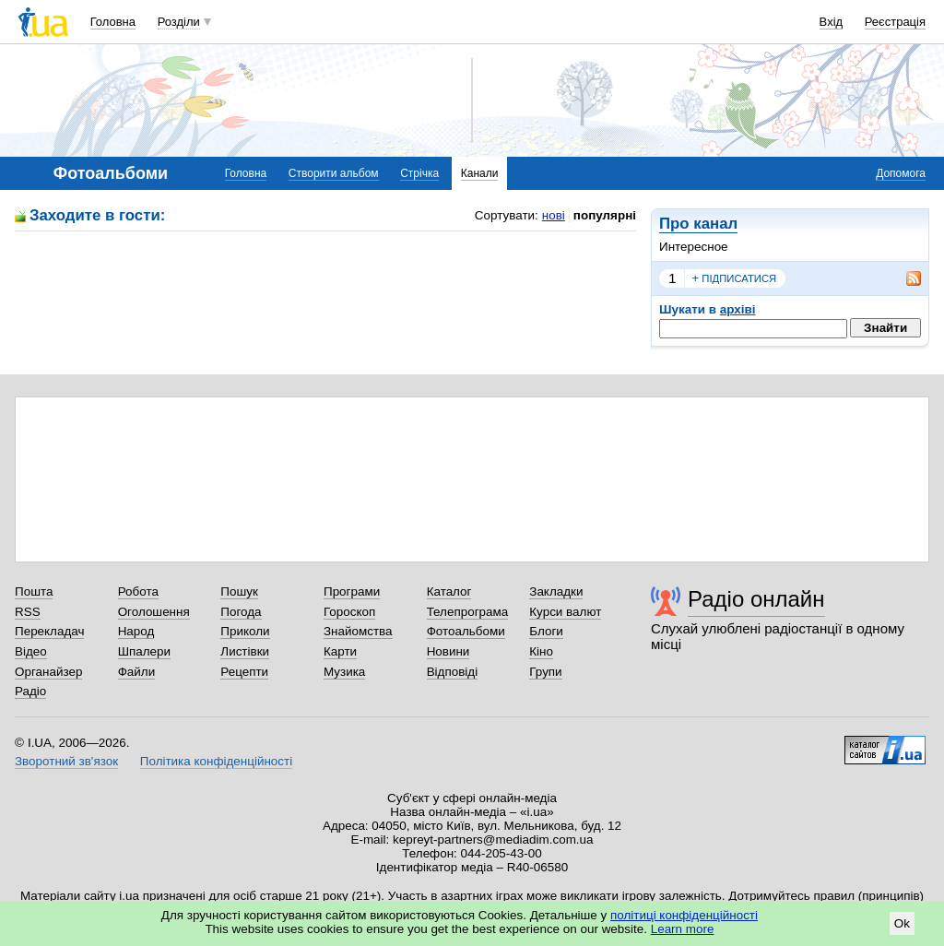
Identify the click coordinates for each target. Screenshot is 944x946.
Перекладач (49, 631)
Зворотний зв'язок (66, 761)
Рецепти (244, 672)
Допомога (901, 173)
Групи (545, 672)
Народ (136, 631)
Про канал (698, 223)
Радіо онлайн (756, 598)
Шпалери (144, 651)
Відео (31, 651)
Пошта (34, 591)
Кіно (541, 651)
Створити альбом (334, 173)
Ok (902, 923)
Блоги (546, 631)
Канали (480, 173)
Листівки (244, 651)
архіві (738, 309)
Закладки (556, 591)
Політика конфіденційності (216, 761)
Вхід (832, 22)
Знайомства (358, 631)
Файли (137, 672)
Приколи (244, 631)
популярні (604, 215)
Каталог (449, 591)
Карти (340, 651)
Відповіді (452, 672)
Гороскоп (349, 612)
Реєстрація (895, 22)
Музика (344, 672)
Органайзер (48, 672)
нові (553, 215)
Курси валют (565, 612)
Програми (352, 591)
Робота (138, 591)
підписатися (734, 278)
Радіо (30, 691)
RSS (28, 612)
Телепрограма (468, 612)
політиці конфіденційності (684, 915)
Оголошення (154, 612)
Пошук (239, 591)
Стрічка (419, 173)
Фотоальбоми (466, 631)
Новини (448, 651)
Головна (113, 22)
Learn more (682, 929)
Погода (240, 612)
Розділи (179, 22)
